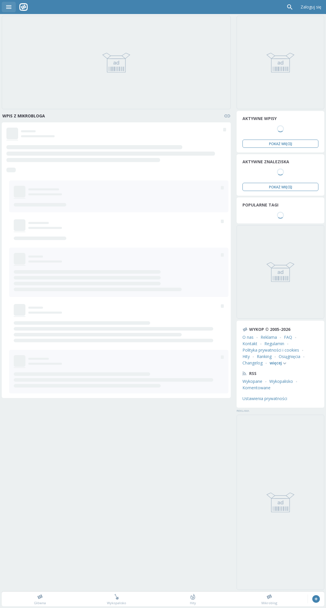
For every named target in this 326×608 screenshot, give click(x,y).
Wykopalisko (281, 381)
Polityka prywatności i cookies (270, 350)
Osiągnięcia (289, 356)
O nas (248, 337)
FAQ (288, 337)
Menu (9, 7)
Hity (246, 356)
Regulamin (274, 343)
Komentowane (256, 387)
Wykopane (252, 381)
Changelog (252, 363)
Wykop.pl (23, 7)
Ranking (264, 356)
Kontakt (249, 343)
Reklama (269, 337)
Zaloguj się (311, 7)
